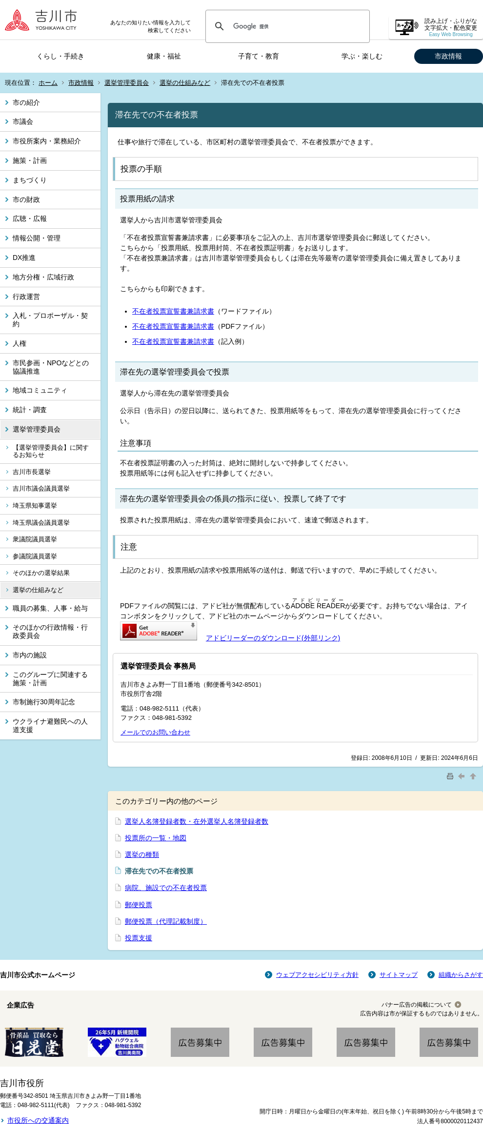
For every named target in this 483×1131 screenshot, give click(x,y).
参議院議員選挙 (35, 556)
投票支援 (138, 938)
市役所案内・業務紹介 (47, 141)
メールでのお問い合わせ (155, 732)
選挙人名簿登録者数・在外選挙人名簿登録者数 (196, 821)
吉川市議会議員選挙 (41, 488)
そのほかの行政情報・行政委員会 (50, 631)
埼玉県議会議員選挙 (41, 522)
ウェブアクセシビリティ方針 (317, 974)
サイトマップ (399, 974)
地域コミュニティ (40, 390)
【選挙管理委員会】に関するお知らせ (51, 451)
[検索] (286, 26)
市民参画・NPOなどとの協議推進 (51, 367)
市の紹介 (26, 102)
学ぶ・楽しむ (362, 56)
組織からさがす (461, 974)
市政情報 (448, 56)
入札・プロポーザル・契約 (50, 320)
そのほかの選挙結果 (41, 572)
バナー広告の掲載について (417, 1004)
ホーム (48, 82)
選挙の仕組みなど (185, 82)
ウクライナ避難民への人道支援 (50, 725)
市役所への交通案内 (38, 1120)
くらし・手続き (60, 56)
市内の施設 (30, 655)
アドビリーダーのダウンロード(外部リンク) (273, 638)
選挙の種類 (142, 854)
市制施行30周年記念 (44, 702)
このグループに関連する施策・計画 (50, 679)
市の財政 (26, 199)
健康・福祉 (164, 56)
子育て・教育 (258, 56)
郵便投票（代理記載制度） (166, 921)
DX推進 (24, 257)
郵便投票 (138, 905)
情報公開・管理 (36, 238)
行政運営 (26, 296)
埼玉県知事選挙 (35, 505)
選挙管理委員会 (126, 82)
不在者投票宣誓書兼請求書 (173, 311)
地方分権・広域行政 (43, 277)
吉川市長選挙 (32, 472)
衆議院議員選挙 (35, 539)
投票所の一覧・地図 (155, 838)
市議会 (23, 121)
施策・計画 (30, 160)
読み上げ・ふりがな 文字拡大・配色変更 (451, 28)
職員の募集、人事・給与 (50, 608)
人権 (19, 343)
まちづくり (30, 180)
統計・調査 (30, 410)
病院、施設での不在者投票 (166, 888)
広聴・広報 (30, 218)
